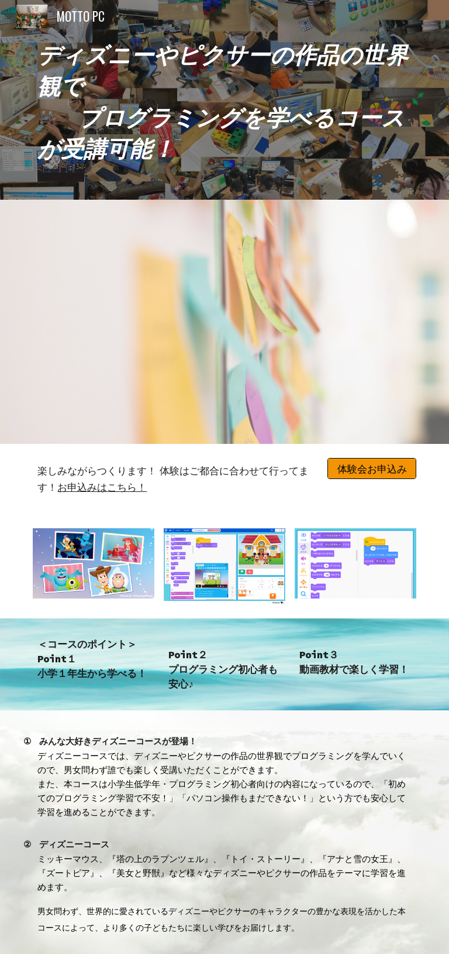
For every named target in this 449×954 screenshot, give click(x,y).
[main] (224, 100)
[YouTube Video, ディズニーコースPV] (224, 322)
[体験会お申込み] (371, 468)
